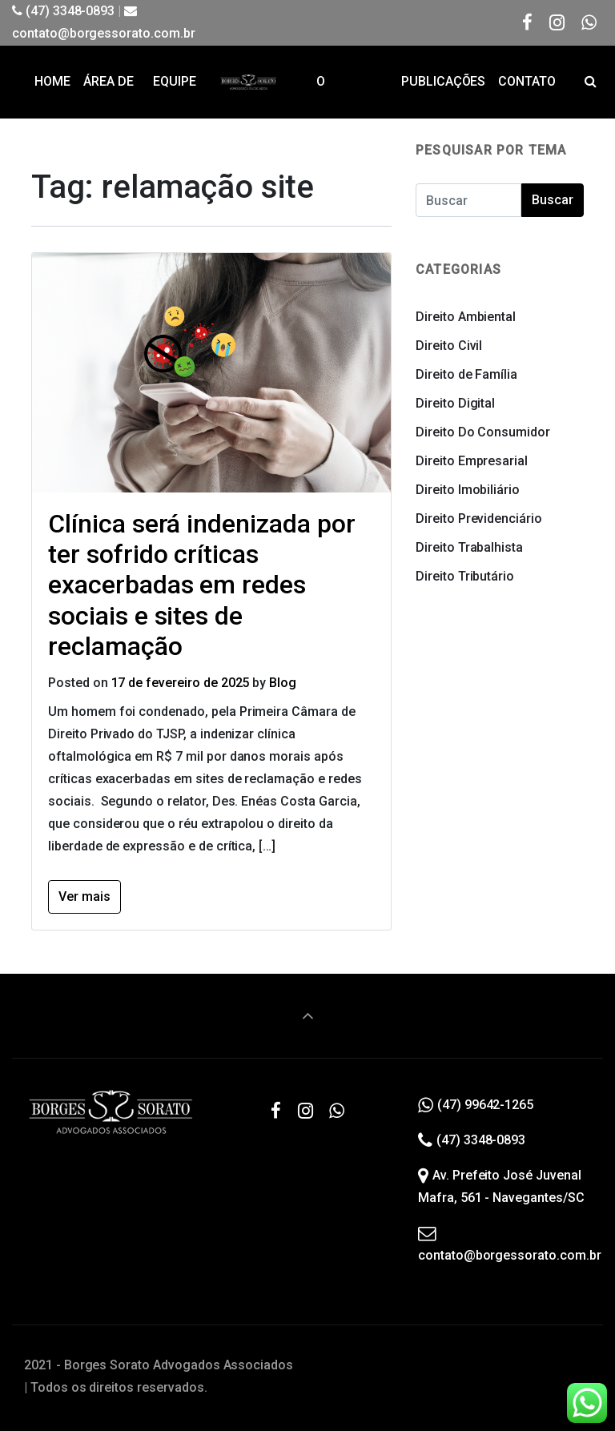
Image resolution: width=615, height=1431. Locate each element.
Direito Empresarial (472, 460)
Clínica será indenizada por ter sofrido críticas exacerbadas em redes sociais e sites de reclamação (202, 585)
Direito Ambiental (466, 316)
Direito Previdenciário (479, 518)
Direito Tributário (465, 576)
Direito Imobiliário (468, 489)
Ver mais (84, 896)
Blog (282, 682)
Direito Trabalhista (469, 547)
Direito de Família (466, 374)
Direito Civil (449, 345)
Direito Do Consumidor (483, 432)
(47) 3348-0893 (63, 10)
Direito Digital (455, 403)
